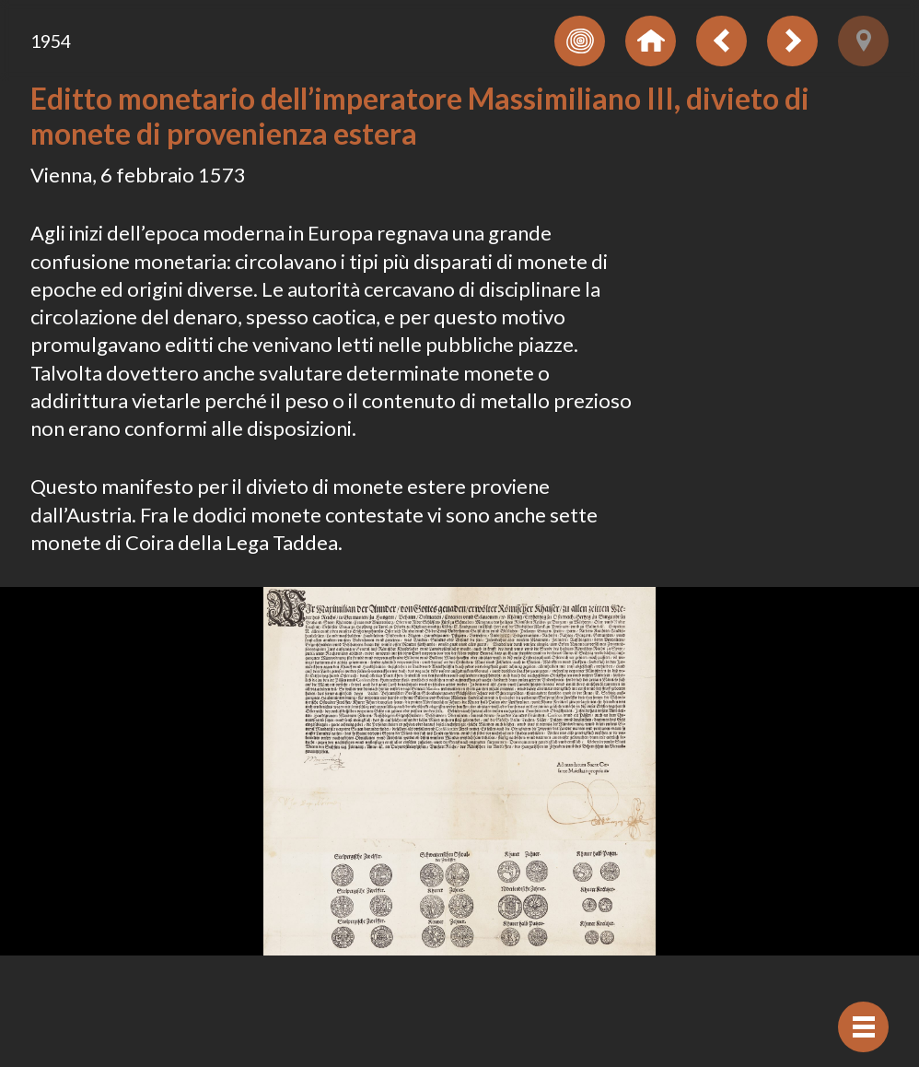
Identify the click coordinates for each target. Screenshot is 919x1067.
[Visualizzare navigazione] (863, 1027)
